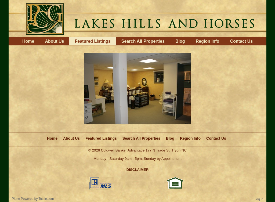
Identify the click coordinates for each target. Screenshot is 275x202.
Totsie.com (46, 199)
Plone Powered (23, 199)
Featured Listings (92, 41)
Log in (259, 199)
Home (28, 41)
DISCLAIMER (137, 170)
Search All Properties (143, 41)
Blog (180, 41)
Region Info (207, 41)
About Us (54, 41)
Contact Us (241, 41)
